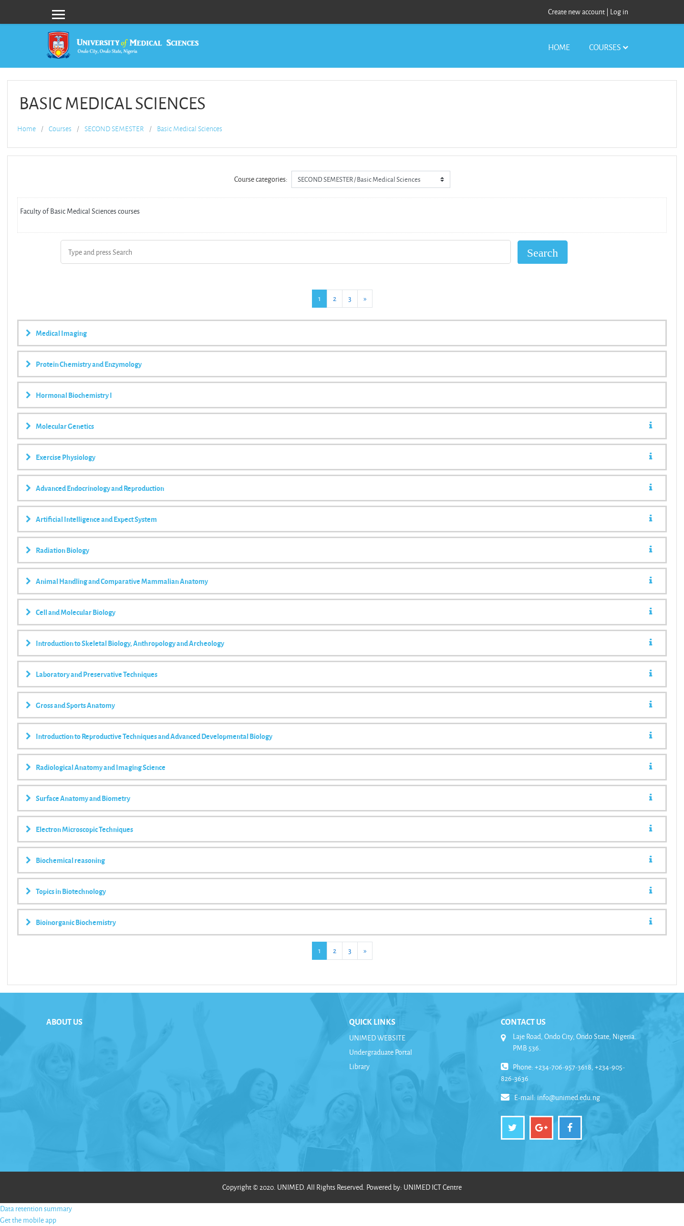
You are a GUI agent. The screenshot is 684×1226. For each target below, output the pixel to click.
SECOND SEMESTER (114, 129)
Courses (605, 47)
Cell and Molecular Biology (75, 612)
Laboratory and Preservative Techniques (96, 674)
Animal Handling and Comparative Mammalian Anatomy (122, 581)
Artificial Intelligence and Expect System (96, 519)
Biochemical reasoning (70, 860)
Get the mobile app (28, 1220)
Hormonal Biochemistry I (74, 395)
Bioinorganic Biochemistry (76, 922)
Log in (619, 12)
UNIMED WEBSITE (377, 1038)
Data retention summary (36, 1209)
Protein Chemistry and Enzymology (89, 364)
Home (559, 47)
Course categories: (261, 179)
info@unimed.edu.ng (568, 1097)
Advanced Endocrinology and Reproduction (100, 488)
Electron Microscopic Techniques (84, 829)
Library (359, 1066)
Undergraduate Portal (380, 1052)
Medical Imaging (61, 333)
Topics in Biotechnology (71, 891)
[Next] (365, 299)
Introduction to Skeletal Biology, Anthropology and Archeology (130, 643)
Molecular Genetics (65, 426)
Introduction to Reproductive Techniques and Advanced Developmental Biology (154, 736)
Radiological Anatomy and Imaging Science (101, 767)
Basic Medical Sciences (189, 129)
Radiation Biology (62, 550)
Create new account (576, 12)
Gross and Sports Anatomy (75, 705)
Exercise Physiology (65, 457)
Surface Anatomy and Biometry (83, 798)
